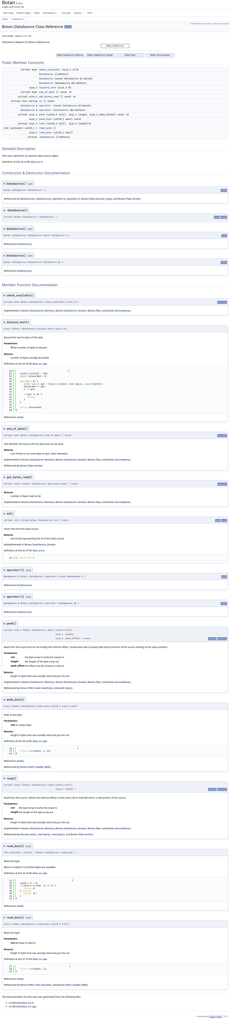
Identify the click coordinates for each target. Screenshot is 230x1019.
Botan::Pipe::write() (129, 198)
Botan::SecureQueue (119, 310)
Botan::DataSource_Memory (38, 310)
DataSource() (27, 198)
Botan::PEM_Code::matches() (36, 688)
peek (42, 114)
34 (23, 873)
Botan (5, 19)
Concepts (66, 13)
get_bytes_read (49, 96)
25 (22, 161)
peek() (95, 647)
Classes (79, 13)
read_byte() (43, 834)
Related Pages (23, 13)
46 (23, 741)
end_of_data (46, 92)
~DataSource (46, 137)
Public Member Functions (200, 23)
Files (90, 13)
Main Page (8, 13)
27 (23, 959)
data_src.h (23, 36)
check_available (49, 69)
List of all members (221, 23)
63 (23, 550)
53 (23, 363)
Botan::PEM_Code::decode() (35, 984)
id (40, 101)
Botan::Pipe (94, 310)
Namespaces (50, 13)
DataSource (17, 19)
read (42, 123)
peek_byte (45, 119)
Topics (37, 13)
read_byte (45, 128)
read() (19, 417)
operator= (45, 105)
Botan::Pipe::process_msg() (96, 198)
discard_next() (28, 834)
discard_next (47, 87)
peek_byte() (65, 688)
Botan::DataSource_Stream (70, 310)
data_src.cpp (39, 363)
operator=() (59, 198)
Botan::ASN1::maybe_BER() (35, 766)
